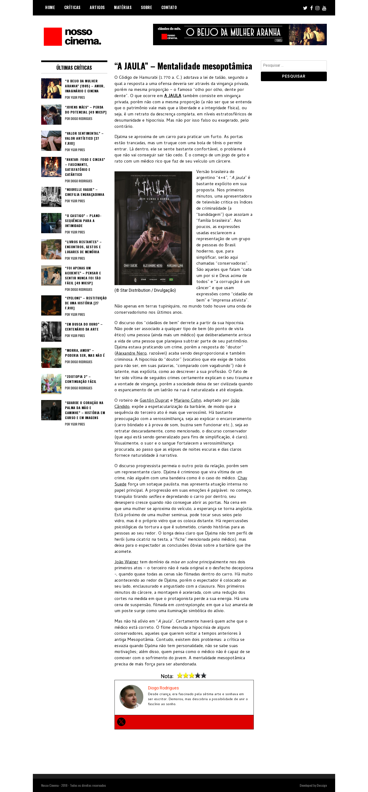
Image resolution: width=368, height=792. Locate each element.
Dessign (322, 785)
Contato (169, 7)
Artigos (97, 7)
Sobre (146, 7)
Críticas (72, 7)
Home (50, 7)
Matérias (123, 7)
